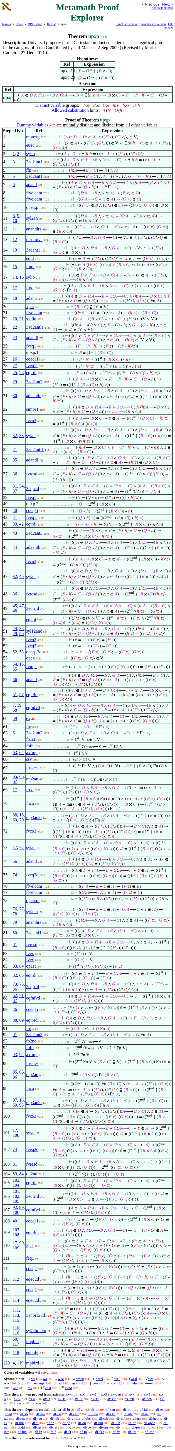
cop (21, 1383)
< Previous (150, 4)
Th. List (51, 24)
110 (16, 1328)
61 (15, 732)
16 (21, 277)
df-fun (22, 1432)
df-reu (37, 1418)
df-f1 (68, 1432)
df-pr (66, 1423)
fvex (30, 953)
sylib (30, 153)
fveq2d (32, 874)
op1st (31, 966)
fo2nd (31, 1041)
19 (19, 705)
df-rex (20, 1418)
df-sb (24, 1414)
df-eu (57, 1414)
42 (21, 524)
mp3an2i (34, 817)
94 (21, 1054)
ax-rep (129, 1399)
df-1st (132, 1432)
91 (15, 1034)
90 (21, 1243)
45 (15, 605)
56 (15, 679)
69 (15, 820)
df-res (136, 1427)
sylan (31, 435)
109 (16, 1247)
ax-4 (132, 1394)
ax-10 (62, 1399)
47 (21, 605)
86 (15, 989)
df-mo (40, 1414)
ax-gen (116, 1394)
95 (15, 1072)
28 (21, 372)
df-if (35, 1423)
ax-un (37, 1403)
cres (95, 1383)
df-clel (110, 1414)
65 (15, 776)
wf (153, 1383)
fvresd (31, 473)
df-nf (8, 1414)
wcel (99, 1379)
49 (15, 633)
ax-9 (46, 1399)
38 (21, 628)
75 (21, 984)
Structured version (127, 24)
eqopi (31, 619)
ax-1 (83, 1394)
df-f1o (99, 1432)
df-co (87, 1427)
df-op (82, 1423)
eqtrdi (31, 372)
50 (21, 633)
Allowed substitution (70, 110)
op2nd (31, 1173)
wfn (134, 1383)
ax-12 (95, 1399)
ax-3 (103, 1394)
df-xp (37, 1427)
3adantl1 (33, 932)
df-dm (103, 1427)
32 (15, 435)
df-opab (149, 1423)
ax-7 (17, 1399)
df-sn (50, 1423)
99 (21, 1207)
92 (15, 1207)
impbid (32, 1341)
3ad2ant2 (34, 381)
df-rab (54, 1418)
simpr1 (32, 409)
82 (15, 975)
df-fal (144, 1409)
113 (16, 1315)
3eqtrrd (32, 488)
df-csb (103, 1418)
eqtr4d (32, 694)
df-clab (74, 1414)
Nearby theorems (162, 7)
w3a (61, 1379)
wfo (15, 1388)
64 (21, 752)
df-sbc (86, 1418)
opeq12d (33, 652)
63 (15, 752)
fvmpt (31, 666)
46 (21, 576)
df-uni (98, 1423)
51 (15, 694)
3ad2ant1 (34, 161)
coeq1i (32, 359)
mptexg (33, 137)
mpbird (32, 1363)
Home (19, 24)
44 (15, 547)
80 (15, 932)
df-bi (66, 1409)
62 (15, 995)
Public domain (98, 1446)
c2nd (68, 1388)
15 (15, 266)
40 (15, 510)
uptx (56, 1438)
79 (15, 922)
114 (16, 1300)
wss (6, 1383)
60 (15, 1339)
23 (15, 337)
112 (16, 1279)
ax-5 (147, 1394)
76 (15, 909)
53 (21, 652)
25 (15, 372)
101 (16, 1191)
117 (16, 1344)
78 (15, 914)
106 (16, 1212)
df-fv (116, 1432)
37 (15, 491)
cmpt (41, 1383)
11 (15, 229)
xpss (30, 306)
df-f (53, 1432)
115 (16, 1320)
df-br (131, 1423)
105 (16, 1201)
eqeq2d (32, 1279)
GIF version (168, 26)
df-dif (120, 1418)
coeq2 (31, 1268)
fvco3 (31, 420)
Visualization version (153, 24)
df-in (152, 1418)
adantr (31, 298)
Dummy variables (32, 125)
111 (16, 1310)
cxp (59, 1383)
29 (15, 381)
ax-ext (111, 1399)
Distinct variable (50, 105)
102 (16, 1196)
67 (15, 781)
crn (78, 1383)
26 (15, 359)
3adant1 (33, 250)
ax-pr (20, 1403)
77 (21, 909)
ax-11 (79, 1399)
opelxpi (33, 207)
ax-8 (32, 1399)
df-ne (145, 1414)
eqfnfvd (33, 707)
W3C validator (163, 1446)
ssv (29, 759)
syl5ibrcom (36, 1330)
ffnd (29, 287)
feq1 (30, 1258)
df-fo (83, 1432)
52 (15, 652)
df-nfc (128, 1414)
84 (21, 966)
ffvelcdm (34, 193)
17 (15, 287)
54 (15, 664)
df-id (21, 1427)
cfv (30, 1388)
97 (15, 1100)
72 (21, 847)
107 (16, 1229)
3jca (30, 1245)
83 (15, 966)
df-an (80, 1409)
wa (45, 1379)
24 (15, 628)
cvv (150, 1379)
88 (15, 1020)
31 (15, 486)
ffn (28, 170)
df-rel (53, 1427)
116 (16, 1333)
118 (16, 1352)
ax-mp (32, 752)
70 (21, 820)
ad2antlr (33, 395)
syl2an (32, 218)
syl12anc (34, 631)
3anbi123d (35, 1315)
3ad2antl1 (35, 327)
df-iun (115, 1423)
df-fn (38, 1432)
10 (15, 220)
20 (15, 318)
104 (16, 1185)
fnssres (32, 767)
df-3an (110, 1409)
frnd (30, 789)
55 (15, 669)
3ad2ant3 (34, 533)
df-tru (127, 1409)
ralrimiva (34, 239)
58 (15, 710)
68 (15, 815)
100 (16, 1135)
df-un (137, 1418)
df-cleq (93, 1414)
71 (21, 995)
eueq (30, 145)
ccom (113, 1383)
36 (15, 473)
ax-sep (147, 1399)
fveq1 (31, 346)
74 (15, 874)
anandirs (33, 229)
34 (21, 486)
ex (28, 718)
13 (15, 250)
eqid (30, 258)
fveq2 (31, 639)
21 (21, 318)
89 (21, 1020)
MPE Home (35, 24)
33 (21, 435)
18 (15, 298)
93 (15, 1054)
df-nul (19, 1423)
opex (30, 658)
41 (15, 517)
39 (15, 524)
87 (15, 1000)
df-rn (120, 1427)
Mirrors (6, 24)
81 (15, 944)
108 (16, 1234)
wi (33, 1379)
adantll (32, 337)
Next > (167, 4)
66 (21, 776)
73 (15, 984)
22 (15, 327)
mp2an (32, 779)
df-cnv (70, 1427)
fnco (30, 803)
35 (15, 460)
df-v (70, 1418)
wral (133, 1379)
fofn (30, 746)
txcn (73, 1438)
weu (117, 1379)
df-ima (153, 1427)
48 (15, 610)
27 (15, 365)
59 (15, 718)
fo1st (30, 739)
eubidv (32, 1352)
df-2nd (149, 1432)
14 (15, 277)
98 (21, 1105)
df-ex (160, 1409)
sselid (31, 318)
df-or (94, 1409)
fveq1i (32, 365)
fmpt (30, 266)
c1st (48, 1388)
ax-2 (93, 1394)
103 (16, 1180)
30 (15, 395)
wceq (80, 1379)
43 (15, 533)
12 (15, 239)
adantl (31, 184)
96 (15, 1077)
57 (21, 694)
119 (20, 1363)
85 (21, 975)
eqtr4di (32, 1020)
